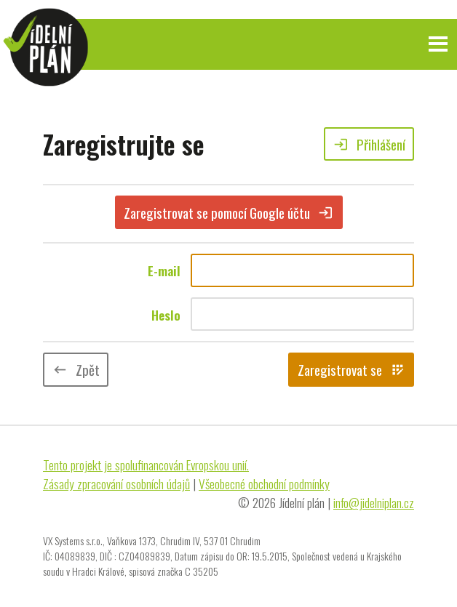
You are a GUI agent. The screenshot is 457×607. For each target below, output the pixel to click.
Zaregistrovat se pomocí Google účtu (228, 212)
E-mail (164, 270)
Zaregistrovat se (351, 369)
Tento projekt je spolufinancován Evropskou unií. (146, 464)
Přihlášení (369, 144)
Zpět (76, 369)
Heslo (165, 314)
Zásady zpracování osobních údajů (116, 483)
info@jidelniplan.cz (373, 502)
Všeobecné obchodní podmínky (264, 483)
